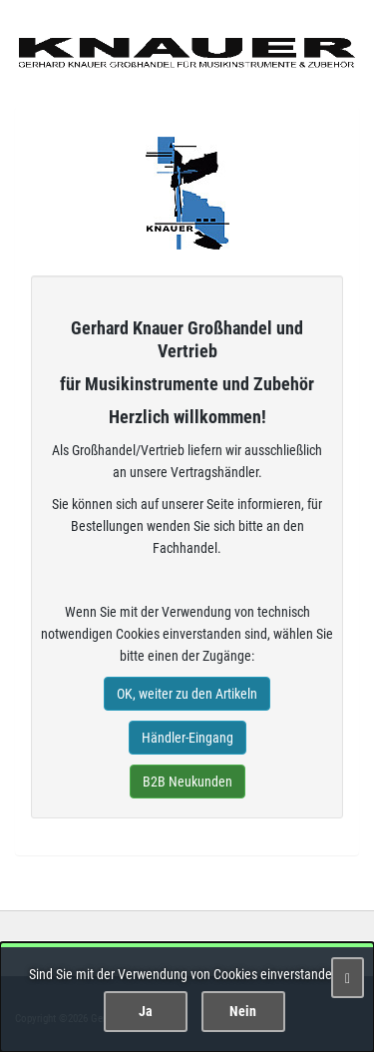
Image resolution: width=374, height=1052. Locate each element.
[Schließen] (347, 977)
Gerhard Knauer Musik (187, 193)
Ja (146, 1011)
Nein (242, 1011)
